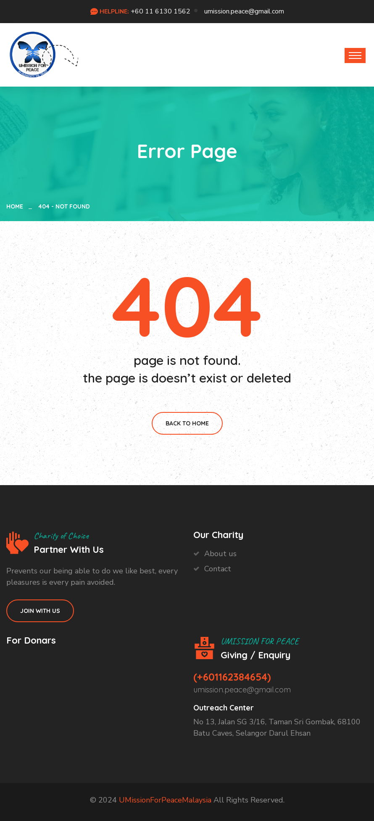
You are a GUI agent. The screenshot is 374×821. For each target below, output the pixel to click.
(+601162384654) (232, 677)
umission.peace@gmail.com (244, 11)
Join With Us (40, 611)
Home (16, 206)
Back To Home (187, 423)
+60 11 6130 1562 (160, 11)
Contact (217, 569)
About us (220, 554)
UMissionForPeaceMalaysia (165, 800)
